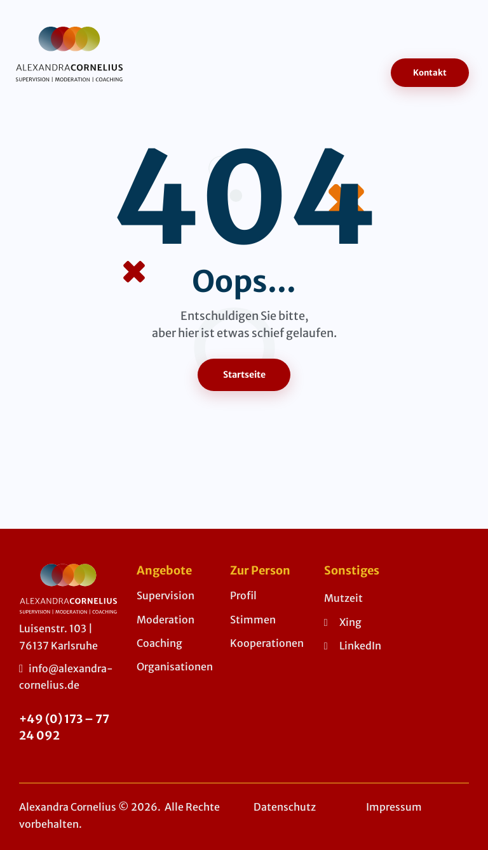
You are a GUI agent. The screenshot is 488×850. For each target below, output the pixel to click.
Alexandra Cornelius (68, 807)
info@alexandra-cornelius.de (66, 676)
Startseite (244, 374)
